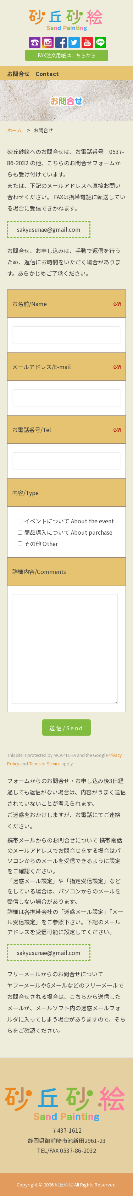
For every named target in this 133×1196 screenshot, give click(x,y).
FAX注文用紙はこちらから (67, 55)
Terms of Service (44, 763)
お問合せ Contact (36, 73)
